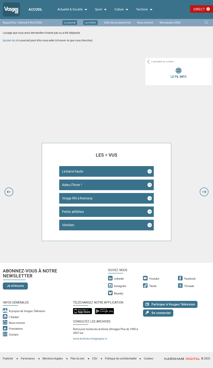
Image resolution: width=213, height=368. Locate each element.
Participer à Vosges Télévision (170, 304)
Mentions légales (53, 358)
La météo (90, 22)
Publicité (8, 358)
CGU (94, 358)
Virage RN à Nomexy (77, 198)
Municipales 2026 (170, 22)
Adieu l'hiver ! (72, 185)
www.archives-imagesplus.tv (90, 338)
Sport (101, 9)
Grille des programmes (117, 22)
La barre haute (72, 171)
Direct (199, 9)
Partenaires (28, 358)
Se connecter (158, 313)
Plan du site (77, 358)
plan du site (13, 40)
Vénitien (68, 225)
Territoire (144, 9)
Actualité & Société (72, 9)
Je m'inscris (15, 286)
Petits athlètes (73, 212)
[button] (8, 191)
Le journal (69, 22)
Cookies (148, 358)
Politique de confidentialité (121, 358)
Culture (121, 9)
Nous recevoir (145, 22)
